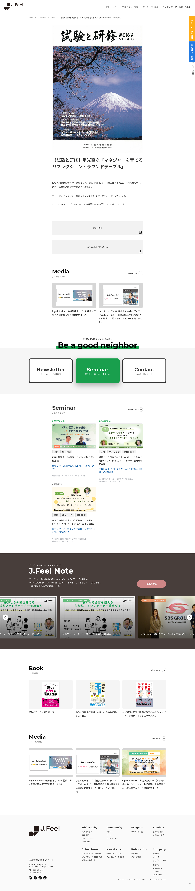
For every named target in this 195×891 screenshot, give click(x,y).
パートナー (110, 834)
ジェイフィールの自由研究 (92, 856)
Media (53, 18)
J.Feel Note (90, 848)
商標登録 (156, 864)
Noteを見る (152, 584)
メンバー (109, 831)
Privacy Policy (155, 879)
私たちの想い (87, 831)
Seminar (97, 371)
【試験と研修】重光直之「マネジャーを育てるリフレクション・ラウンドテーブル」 (91, 18)
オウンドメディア (169, 7)
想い (108, 7)
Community (114, 827)
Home (31, 18)
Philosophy (90, 827)
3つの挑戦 (86, 841)
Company (159, 848)
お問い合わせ (185, 7)
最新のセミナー (158, 831)
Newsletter (51, 371)
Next (189, 617)
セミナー (116, 7)
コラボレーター (112, 837)
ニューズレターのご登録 (115, 856)
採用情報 (156, 870)
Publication (42, 18)
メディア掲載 (136, 856)
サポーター (157, 856)
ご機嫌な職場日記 (88, 859)
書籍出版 (134, 853)
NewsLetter (114, 848)
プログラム (127, 7)
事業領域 (85, 834)
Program (137, 827)
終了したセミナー (159, 834)
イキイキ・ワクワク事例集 (92, 853)
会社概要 (154, 7)
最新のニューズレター (114, 853)
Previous (5, 617)
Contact (144, 371)
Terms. (163, 879)
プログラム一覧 (137, 831)
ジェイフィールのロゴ (159, 860)
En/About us (157, 874)
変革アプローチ (88, 837)
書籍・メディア (141, 7)
